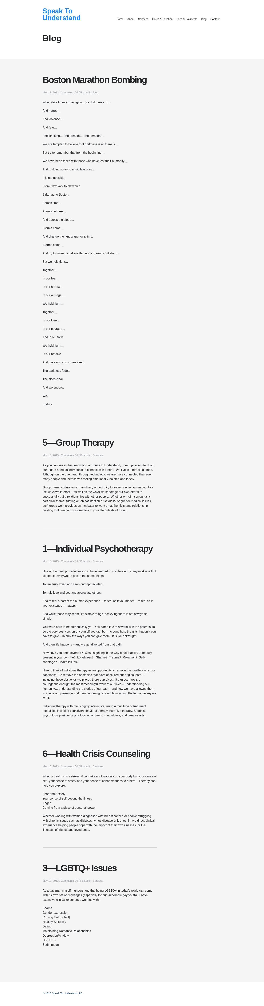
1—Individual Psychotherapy (98, 549)
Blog (204, 19)
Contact (214, 19)
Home (120, 19)
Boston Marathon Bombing (95, 80)
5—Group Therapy (78, 443)
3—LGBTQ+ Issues (79, 868)
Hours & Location (162, 19)
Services (143, 19)
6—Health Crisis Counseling (96, 754)
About (130, 19)
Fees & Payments (187, 19)
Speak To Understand (62, 14)
